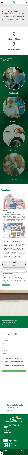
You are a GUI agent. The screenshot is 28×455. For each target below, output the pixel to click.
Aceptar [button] (14, 262)
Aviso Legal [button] (6, 430)
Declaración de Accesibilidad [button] (10, 436)
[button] (14, 2)
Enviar (14, 371)
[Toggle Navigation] (26, 2)
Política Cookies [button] (7, 432)
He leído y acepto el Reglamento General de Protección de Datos (13, 366)
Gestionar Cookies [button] (14, 268)
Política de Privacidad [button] (9, 434)
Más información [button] (16, 256)
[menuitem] (10, 430)
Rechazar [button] (14, 265)
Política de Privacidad (18, 358)
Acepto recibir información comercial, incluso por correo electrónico (12, 361)
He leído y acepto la (13, 358)
